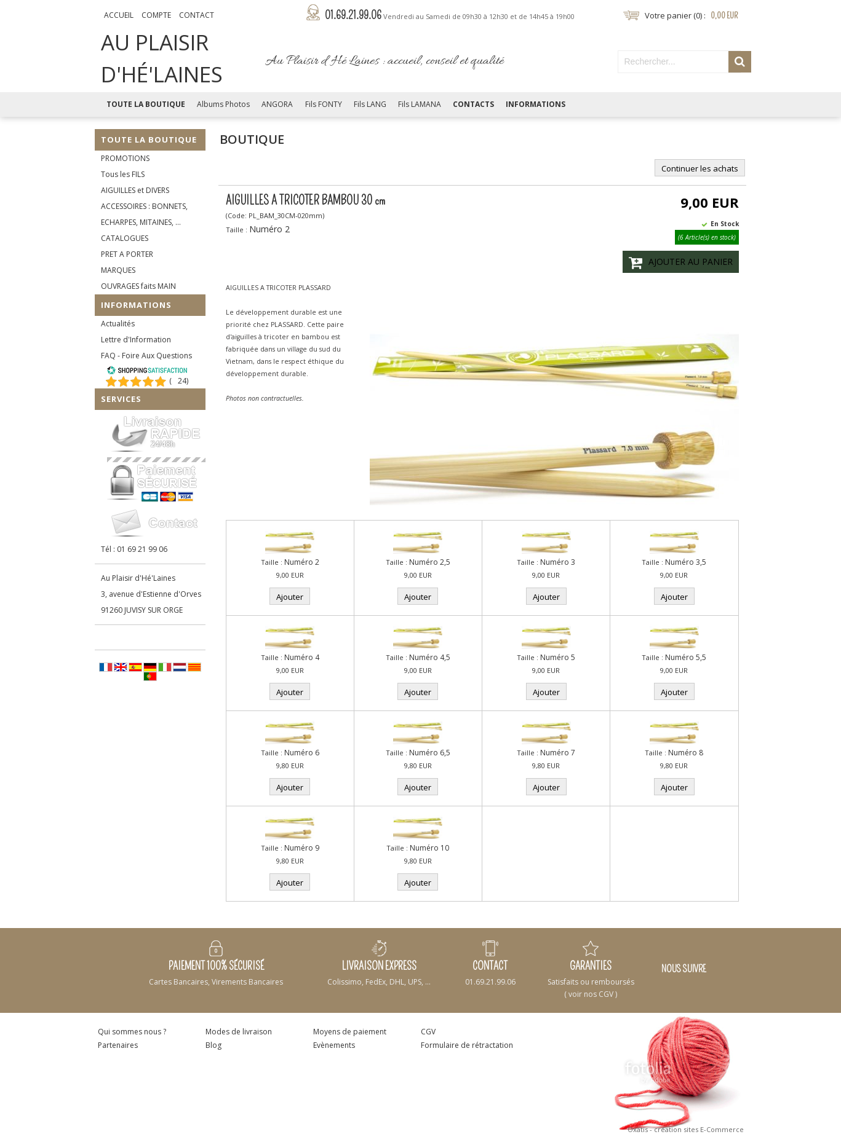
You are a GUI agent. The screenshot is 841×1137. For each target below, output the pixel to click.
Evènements (334, 1045)
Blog (213, 1045)
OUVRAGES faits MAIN (138, 286)
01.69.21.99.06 (450, 15)
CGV (428, 1031)
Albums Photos (223, 104)
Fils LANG (370, 104)
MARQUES (118, 270)
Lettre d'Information (136, 339)
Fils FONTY (323, 104)
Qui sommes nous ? (132, 1031)
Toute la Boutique (145, 104)
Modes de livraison (238, 1031)
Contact (196, 15)
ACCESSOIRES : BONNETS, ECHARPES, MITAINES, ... (144, 214)
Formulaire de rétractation (467, 1045)
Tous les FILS (123, 174)
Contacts (473, 104)
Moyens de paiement (349, 1031)
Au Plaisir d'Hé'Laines (138, 578)
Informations (535, 104)
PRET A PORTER (127, 254)
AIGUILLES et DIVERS (135, 190)
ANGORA (277, 104)
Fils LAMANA (419, 104)
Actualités (118, 323)
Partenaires (118, 1045)
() (178, 381)
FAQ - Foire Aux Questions (146, 355)
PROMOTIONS (125, 158)
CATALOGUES (124, 238)
